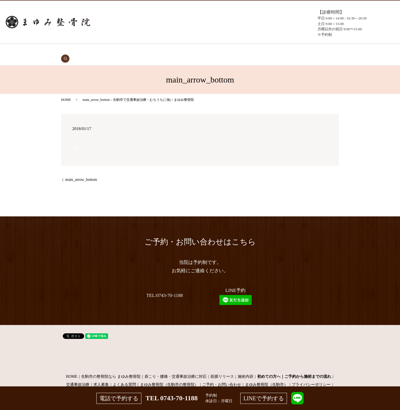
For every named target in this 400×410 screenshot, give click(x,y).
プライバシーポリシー (311, 376)
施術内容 (245, 368)
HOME (96, 50)
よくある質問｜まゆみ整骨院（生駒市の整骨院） (155, 376)
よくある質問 (248, 50)
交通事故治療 (116, 50)
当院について (222, 50)
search (306, 50)
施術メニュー (197, 50)
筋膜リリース (222, 368)
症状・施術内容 (169, 50)
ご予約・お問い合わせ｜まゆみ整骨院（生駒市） (245, 376)
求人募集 (101, 376)
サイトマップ (200, 384)
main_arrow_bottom (81, 171)
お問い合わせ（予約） (281, 50)
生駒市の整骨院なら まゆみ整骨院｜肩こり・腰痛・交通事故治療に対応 (144, 368)
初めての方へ (141, 50)
